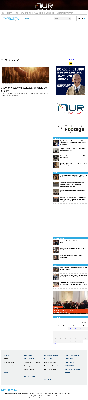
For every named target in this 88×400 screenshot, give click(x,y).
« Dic (54, 343)
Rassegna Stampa (72, 369)
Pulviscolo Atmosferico (51, 366)
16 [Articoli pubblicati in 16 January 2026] (75, 335)
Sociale (47, 380)
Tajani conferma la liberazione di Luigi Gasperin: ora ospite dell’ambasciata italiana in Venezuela (73, 142)
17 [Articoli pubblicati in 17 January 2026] (80, 335)
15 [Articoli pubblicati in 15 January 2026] (70, 335)
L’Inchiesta (69, 362)
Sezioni (80, 19)
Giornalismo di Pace (51, 362)
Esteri (56, 173)
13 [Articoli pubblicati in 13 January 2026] (60, 335)
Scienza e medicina (9, 366)
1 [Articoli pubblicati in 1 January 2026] (70, 329)
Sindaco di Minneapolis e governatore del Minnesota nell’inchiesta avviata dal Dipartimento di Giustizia (72, 184)
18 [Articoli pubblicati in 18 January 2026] (85, 335)
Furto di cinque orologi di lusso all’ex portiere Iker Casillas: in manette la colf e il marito (73, 276)
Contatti (9, 13)
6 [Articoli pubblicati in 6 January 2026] (60, 332)
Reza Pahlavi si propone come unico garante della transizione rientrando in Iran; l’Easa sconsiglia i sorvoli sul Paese (73, 199)
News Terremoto (72, 355)
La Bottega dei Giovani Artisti (65, 13)
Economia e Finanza (10, 362)
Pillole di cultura (29, 369)
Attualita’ (7, 355)
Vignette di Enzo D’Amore (32, 362)
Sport (55, 265)
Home (3, 13)
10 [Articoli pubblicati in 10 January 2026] (80, 332)
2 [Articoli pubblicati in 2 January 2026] (75, 329)
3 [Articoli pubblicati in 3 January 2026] (80, 329)
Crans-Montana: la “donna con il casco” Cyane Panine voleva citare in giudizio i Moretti (74, 176)
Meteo (16, 13)
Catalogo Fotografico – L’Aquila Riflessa (32, 13)
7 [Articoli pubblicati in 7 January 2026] (65, 332)
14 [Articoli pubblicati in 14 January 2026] (65, 335)
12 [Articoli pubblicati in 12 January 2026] (55, 335)
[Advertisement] (44, 39)
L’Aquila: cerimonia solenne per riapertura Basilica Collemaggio (67, 311)
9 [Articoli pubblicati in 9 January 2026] (75, 332)
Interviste (69, 366)
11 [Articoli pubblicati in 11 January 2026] (85, 332)
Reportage (27, 366)
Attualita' (57, 138)
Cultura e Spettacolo (60, 238)
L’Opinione (69, 359)
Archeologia (29, 376)
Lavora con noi (50, 13)
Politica (5, 359)
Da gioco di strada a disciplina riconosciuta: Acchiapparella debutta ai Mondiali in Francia (73, 283)
